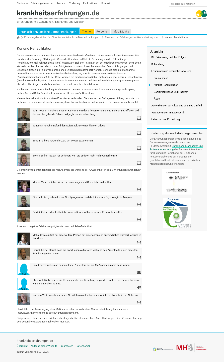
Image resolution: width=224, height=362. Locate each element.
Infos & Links (121, 31)
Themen (87, 31)
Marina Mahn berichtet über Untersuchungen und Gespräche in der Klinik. (73, 182)
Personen (102, 31)
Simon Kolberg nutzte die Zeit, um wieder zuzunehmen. (63, 140)
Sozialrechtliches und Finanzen (171, 91)
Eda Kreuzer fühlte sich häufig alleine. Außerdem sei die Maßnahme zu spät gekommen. (81, 265)
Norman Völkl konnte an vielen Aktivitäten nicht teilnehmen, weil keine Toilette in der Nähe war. (86, 295)
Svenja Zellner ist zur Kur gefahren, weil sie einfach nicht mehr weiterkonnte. (75, 155)
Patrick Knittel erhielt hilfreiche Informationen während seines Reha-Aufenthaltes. (78, 212)
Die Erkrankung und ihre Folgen (168, 57)
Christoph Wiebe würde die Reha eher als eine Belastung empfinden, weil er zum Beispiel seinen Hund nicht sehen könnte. (86, 282)
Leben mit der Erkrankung (165, 119)
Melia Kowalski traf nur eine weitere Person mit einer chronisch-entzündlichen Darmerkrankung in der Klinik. (87, 237)
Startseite (19, 37)
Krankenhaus (161, 78)
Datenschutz (83, 345)
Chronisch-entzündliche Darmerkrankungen (47, 32)
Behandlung (157, 64)
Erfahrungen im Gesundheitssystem (139, 37)
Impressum (67, 345)
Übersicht (156, 52)
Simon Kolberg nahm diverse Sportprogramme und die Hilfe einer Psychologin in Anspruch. (83, 197)
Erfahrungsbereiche (35, 37)
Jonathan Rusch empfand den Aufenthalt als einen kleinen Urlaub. (69, 125)
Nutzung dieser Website (44, 345)
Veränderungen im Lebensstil (167, 112)
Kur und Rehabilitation (166, 84)
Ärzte (157, 98)
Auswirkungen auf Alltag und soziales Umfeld (176, 105)
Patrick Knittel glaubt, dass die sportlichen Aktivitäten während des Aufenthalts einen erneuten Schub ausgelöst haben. (85, 252)
